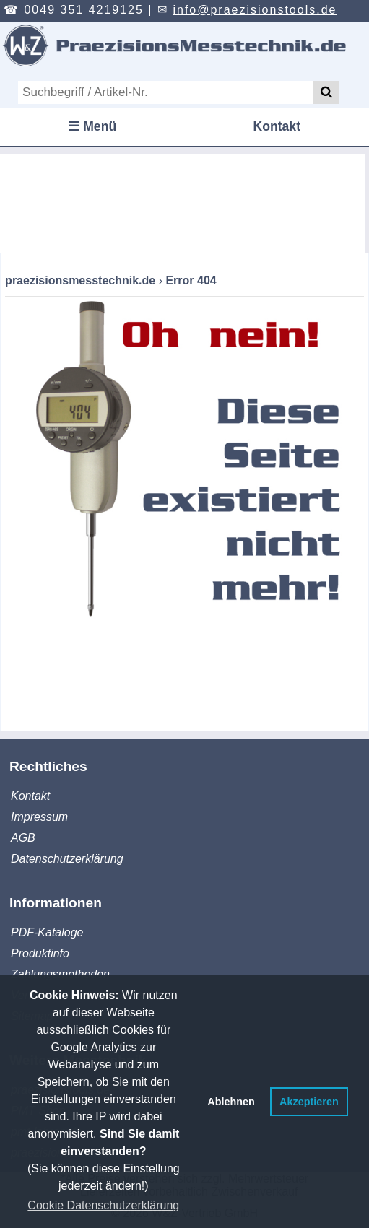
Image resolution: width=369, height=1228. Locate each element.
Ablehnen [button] (231, 1101)
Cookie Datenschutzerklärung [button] (103, 1205)
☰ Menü (92, 126)
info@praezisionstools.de (255, 10)
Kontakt (277, 126)
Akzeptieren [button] (309, 1101)
